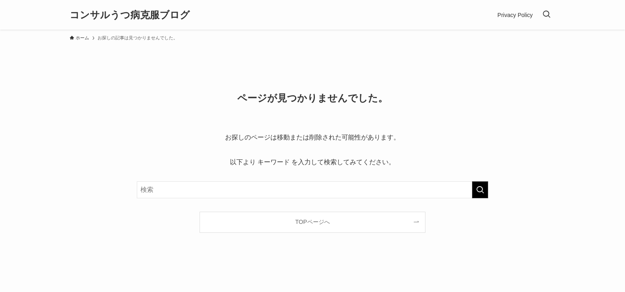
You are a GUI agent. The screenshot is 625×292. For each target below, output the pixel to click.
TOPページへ (312, 222)
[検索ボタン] (546, 15)
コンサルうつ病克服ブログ (130, 15)
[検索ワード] (312, 189)
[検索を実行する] (480, 189)
